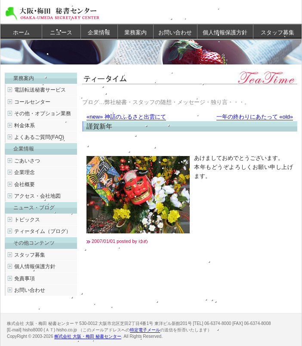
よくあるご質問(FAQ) (39, 137)
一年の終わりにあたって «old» (254, 116)
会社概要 (24, 184)
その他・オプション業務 (42, 113)
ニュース (61, 32)
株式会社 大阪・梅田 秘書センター (87, 336)
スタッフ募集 (277, 32)
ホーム (21, 32)
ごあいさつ (27, 161)
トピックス (27, 220)
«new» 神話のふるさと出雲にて (126, 116)
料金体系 (24, 125)
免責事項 (24, 279)
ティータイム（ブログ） (42, 231)
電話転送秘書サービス (40, 90)
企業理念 (24, 172)
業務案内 (135, 32)
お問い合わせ (175, 32)
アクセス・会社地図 (37, 196)
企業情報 (99, 32)
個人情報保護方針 (225, 32)
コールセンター (32, 102)
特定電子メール (145, 330)
